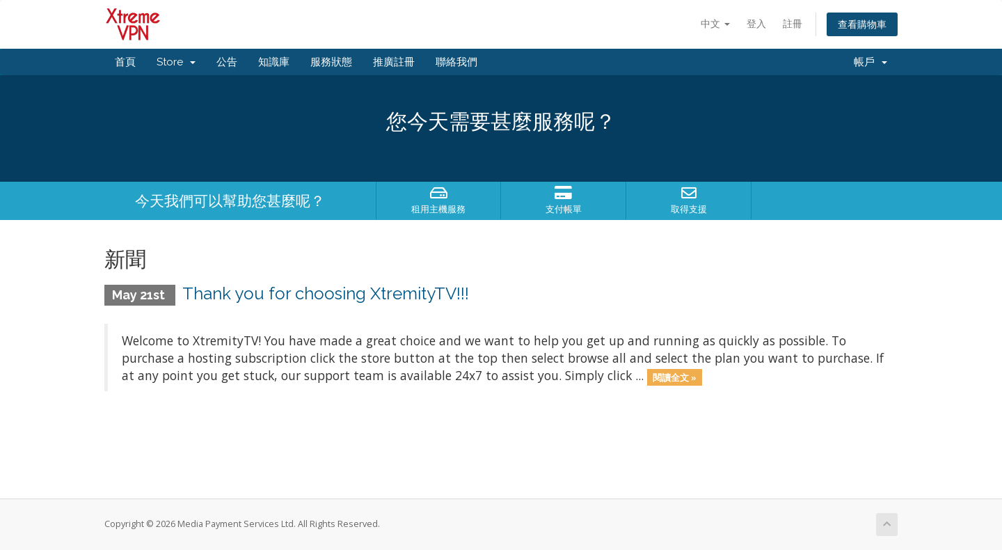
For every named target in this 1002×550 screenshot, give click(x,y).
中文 (715, 23)
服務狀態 (331, 62)
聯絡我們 (456, 62)
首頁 (125, 62)
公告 (226, 62)
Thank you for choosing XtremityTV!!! (325, 293)
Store (176, 62)
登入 (756, 23)
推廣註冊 (394, 62)
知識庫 (273, 62)
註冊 (792, 23)
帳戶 (870, 62)
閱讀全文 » (675, 376)
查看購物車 (862, 24)
